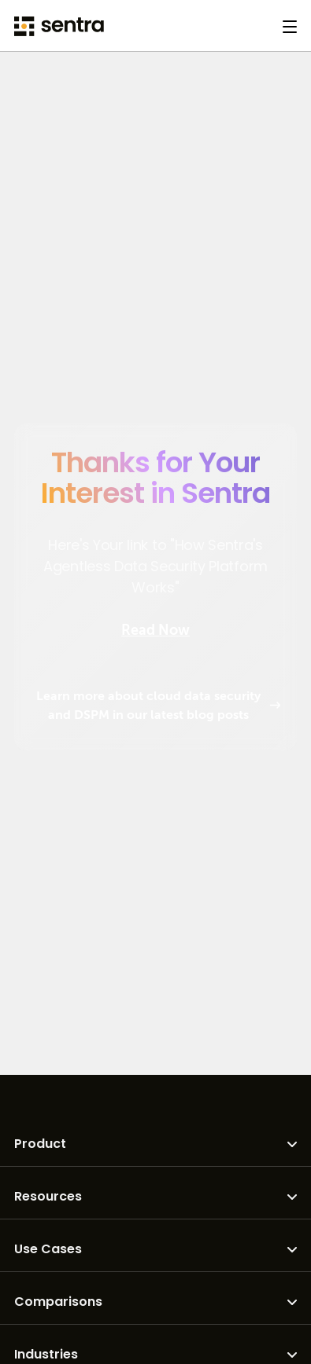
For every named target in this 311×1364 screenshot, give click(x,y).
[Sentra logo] (59, 26)
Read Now (155, 630)
